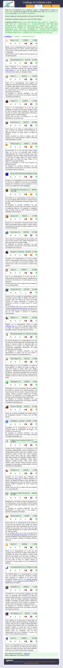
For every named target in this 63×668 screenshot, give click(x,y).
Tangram (22, 413)
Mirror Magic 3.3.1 (51, 27)
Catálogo (38, 6)
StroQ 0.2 (54, 30)
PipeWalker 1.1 (33, 29)
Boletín (47, 6)
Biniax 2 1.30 (22, 22)
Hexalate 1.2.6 (44, 25)
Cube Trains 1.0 (10, 24)
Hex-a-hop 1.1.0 (33, 25)
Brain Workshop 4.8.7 (34, 22)
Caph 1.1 (45, 22)
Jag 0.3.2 (54, 25)
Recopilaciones (55, 6)
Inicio (30, 6)
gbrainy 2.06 (22, 25)
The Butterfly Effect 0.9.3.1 (13, 32)
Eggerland (27, 185)
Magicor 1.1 (22, 27)
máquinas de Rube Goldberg (25, 581)
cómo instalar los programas (26, 13)
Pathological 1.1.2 (11, 29)
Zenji (19, 298)
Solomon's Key (10, 326)
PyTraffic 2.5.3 (17, 30)
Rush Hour (18, 478)
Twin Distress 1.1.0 (39, 32)
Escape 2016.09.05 (38, 24)
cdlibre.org (8, 11)
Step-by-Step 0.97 (44, 30)
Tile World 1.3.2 (27, 32)
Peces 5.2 (22, 29)
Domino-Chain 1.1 (24, 24)
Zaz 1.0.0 (49, 32)
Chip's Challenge (26, 593)
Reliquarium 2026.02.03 (30, 30)
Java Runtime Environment (19, 308)
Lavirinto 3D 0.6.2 (10, 27)
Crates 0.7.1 (53, 22)
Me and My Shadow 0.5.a (35, 27)
